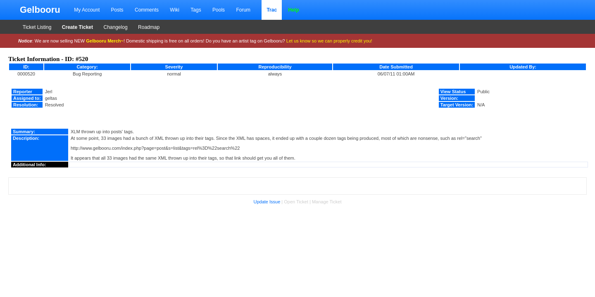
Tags (195, 10)
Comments (147, 10)
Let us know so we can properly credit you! (329, 40)
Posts (117, 10)
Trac (272, 10)
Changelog (116, 27)
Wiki (174, 10)
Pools (218, 10)
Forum (243, 10)
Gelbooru (40, 10)
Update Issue (266, 201)
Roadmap (148, 27)
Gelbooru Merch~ (105, 40)
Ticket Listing (37, 27)
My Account (87, 10)
